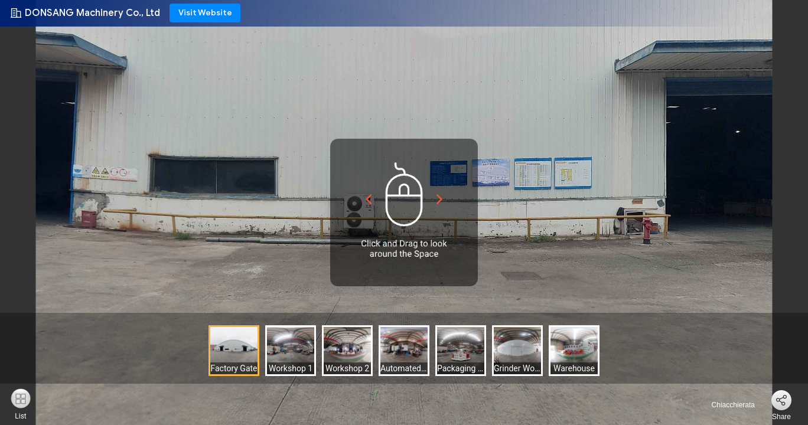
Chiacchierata (726, 405)
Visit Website (205, 13)
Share (781, 417)
